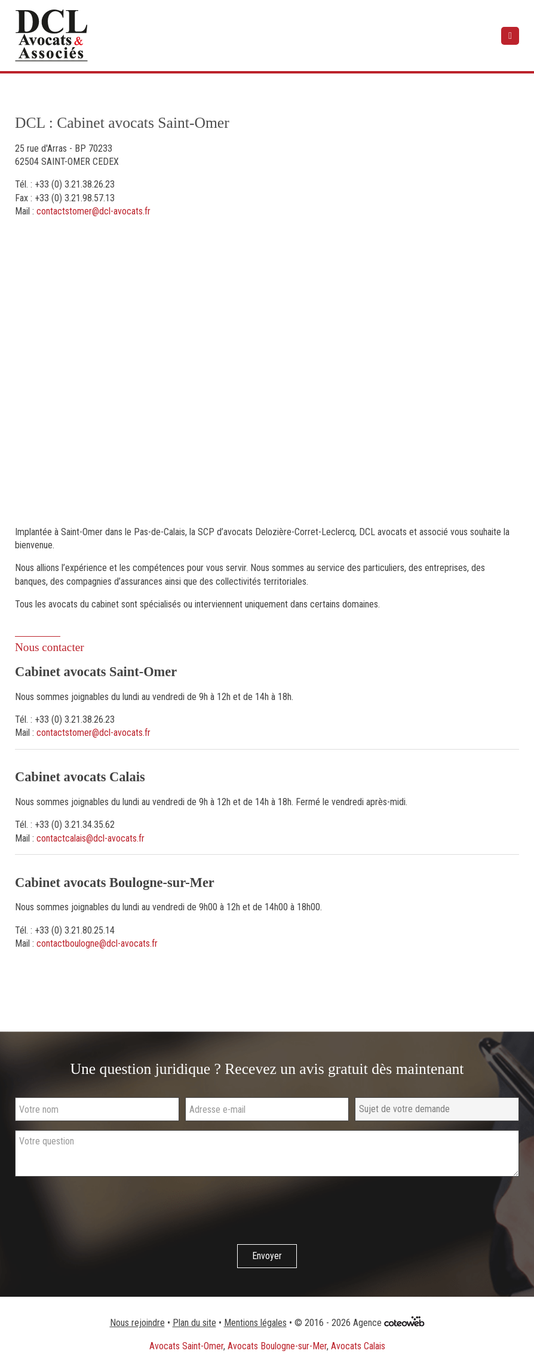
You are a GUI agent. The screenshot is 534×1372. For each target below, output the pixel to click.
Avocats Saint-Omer (186, 1346)
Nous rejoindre (137, 1322)
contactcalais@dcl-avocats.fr (90, 838)
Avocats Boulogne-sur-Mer (277, 1346)
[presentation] (106, 1212)
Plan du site (194, 1322)
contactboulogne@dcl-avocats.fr (97, 943)
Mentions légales (255, 1322)
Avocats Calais (358, 1346)
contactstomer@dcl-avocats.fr (93, 211)
